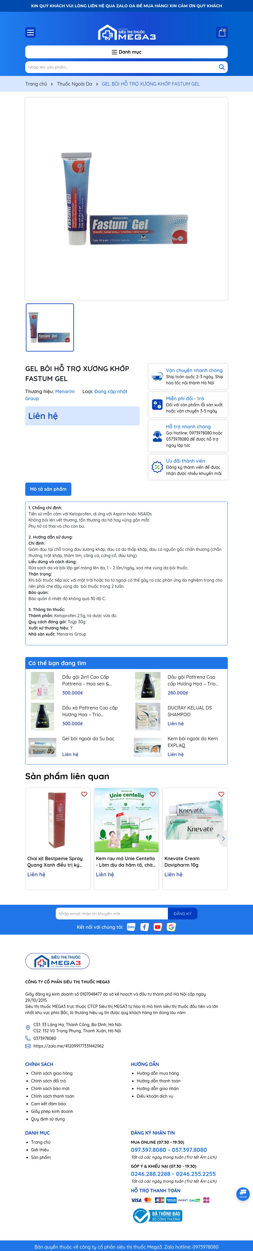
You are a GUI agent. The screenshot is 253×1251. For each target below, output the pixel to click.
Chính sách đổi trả (48, 1081)
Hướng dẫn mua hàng (158, 1073)
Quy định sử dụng (48, 1119)
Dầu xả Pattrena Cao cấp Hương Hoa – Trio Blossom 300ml (90, 711)
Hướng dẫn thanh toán (159, 1081)
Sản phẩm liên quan (67, 776)
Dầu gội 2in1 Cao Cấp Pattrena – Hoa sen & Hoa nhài (85, 680)
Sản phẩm (41, 1157)
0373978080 (44, 1038)
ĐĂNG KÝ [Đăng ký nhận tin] (182, 913)
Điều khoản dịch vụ (155, 1096)
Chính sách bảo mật (50, 1088)
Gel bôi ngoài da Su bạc (88, 738)
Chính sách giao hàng (51, 1073)
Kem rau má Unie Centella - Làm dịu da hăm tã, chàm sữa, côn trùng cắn (126, 861)
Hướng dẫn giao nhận (158, 1088)
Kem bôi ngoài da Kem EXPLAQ (193, 742)
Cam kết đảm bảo (48, 1103)
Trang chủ (40, 1142)
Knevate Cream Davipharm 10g (182, 861)
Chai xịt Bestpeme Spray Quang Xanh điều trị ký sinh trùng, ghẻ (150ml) (54, 861)
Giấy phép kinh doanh (52, 1111)
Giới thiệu (40, 1149)
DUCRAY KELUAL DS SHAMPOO (190, 711)
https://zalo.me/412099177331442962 (68, 1046)
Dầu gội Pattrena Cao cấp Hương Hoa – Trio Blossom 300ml (191, 680)
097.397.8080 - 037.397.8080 (169, 1149)
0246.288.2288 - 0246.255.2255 (173, 1173)
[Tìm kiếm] (221, 67)
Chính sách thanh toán (52, 1096)
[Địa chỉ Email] (127, 913)
